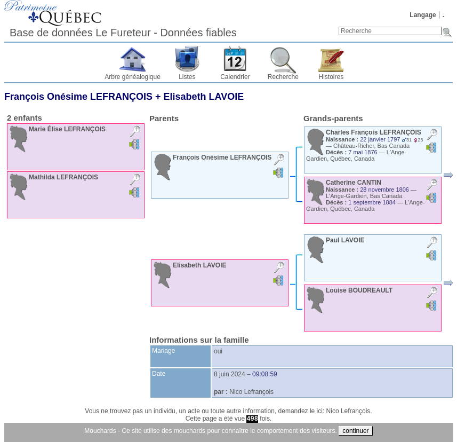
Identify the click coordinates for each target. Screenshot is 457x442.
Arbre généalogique (133, 77)
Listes (187, 77)
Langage (423, 15)
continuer (355, 431)
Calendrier (235, 77)
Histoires (331, 77)
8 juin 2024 (229, 374)
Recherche (283, 77)
